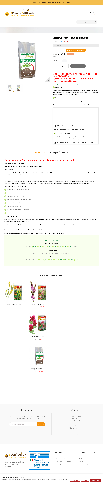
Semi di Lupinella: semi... (39, 304)
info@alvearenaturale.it (77, 431)
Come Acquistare (60, 458)
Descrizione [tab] (40, 152)
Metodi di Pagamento (61, 468)
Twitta (61, 41)
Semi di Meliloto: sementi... (15, 304)
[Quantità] (64, 66)
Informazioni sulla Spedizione (63, 461)
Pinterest (67, 41)
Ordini (81, 461)
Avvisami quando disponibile (75, 50)
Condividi (59, 41)
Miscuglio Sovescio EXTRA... (39, 369)
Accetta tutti (95, 480)
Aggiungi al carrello (78, 66)
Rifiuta (85, 480)
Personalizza (75, 480)
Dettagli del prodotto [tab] (59, 152)
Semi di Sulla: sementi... (39, 337)
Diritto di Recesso (60, 465)
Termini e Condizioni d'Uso (86, 465)
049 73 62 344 (79, 428)
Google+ (64, 41)
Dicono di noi (82, 468)
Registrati (81, 458)
